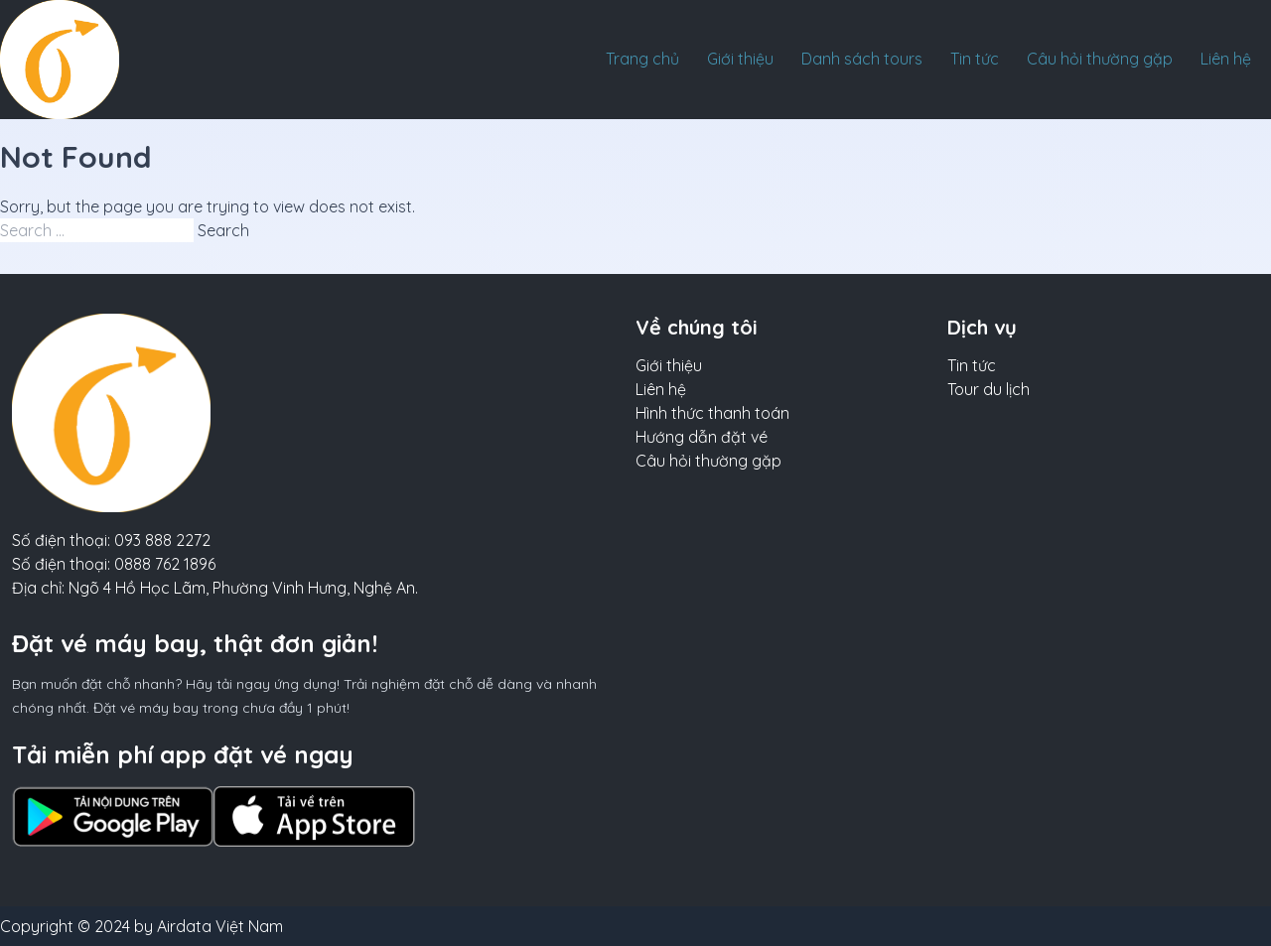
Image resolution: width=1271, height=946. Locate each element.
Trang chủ (642, 58)
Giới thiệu (740, 58)
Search (223, 230)
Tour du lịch (988, 389)
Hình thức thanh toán (712, 413)
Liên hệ (1225, 58)
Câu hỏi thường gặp (1100, 58)
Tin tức (974, 58)
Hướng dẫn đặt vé (702, 437)
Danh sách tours (861, 58)
